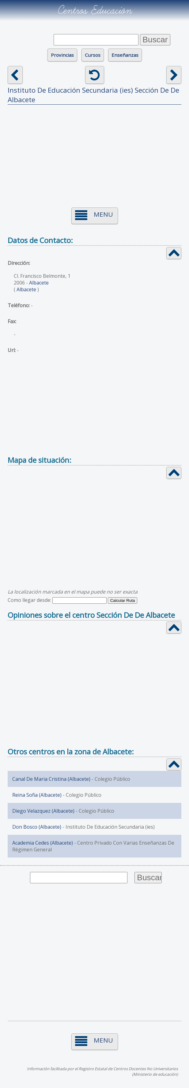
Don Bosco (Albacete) (36, 826)
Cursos (92, 55)
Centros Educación (94, 10)
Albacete (39, 282)
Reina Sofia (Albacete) (37, 795)
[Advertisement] (95, 152)
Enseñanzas (125, 55)
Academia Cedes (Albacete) (42, 842)
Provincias (62, 55)
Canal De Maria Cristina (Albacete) (51, 779)
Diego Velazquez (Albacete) (43, 810)
